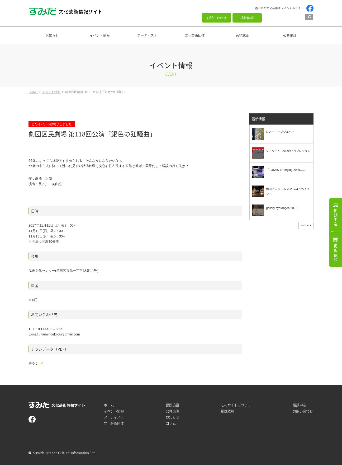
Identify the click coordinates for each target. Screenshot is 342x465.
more (305, 225)
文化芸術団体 (195, 35)
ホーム (109, 405)
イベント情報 (100, 35)
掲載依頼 (247, 18)
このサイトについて (236, 405)
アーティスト (147, 35)
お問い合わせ (217, 18)
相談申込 (335, 217)
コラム (171, 423)
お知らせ (52, 35)
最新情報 (258, 118)
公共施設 (289, 35)
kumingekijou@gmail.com (60, 334)
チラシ (33, 363)
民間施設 (242, 35)
